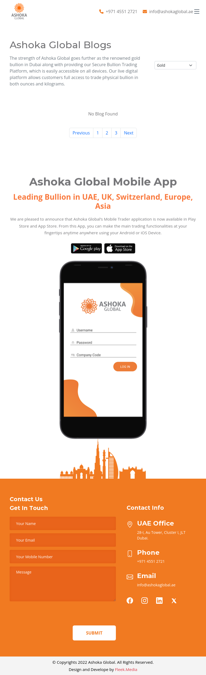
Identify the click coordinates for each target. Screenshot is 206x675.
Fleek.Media (126, 669)
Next (128, 133)
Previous (81, 133)
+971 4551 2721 (121, 11)
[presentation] (50, 615)
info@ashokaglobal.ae (171, 11)
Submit (94, 633)
